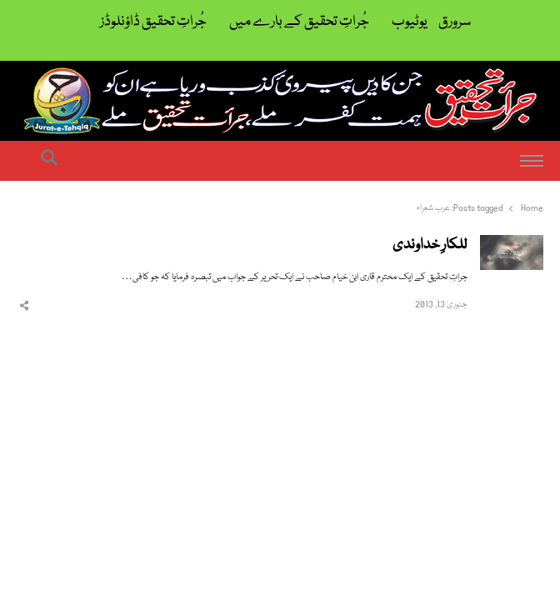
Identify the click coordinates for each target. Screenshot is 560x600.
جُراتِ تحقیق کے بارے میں (299, 22)
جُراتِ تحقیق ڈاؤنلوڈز (153, 22)
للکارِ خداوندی (430, 246)
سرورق (454, 22)
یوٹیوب (410, 22)
